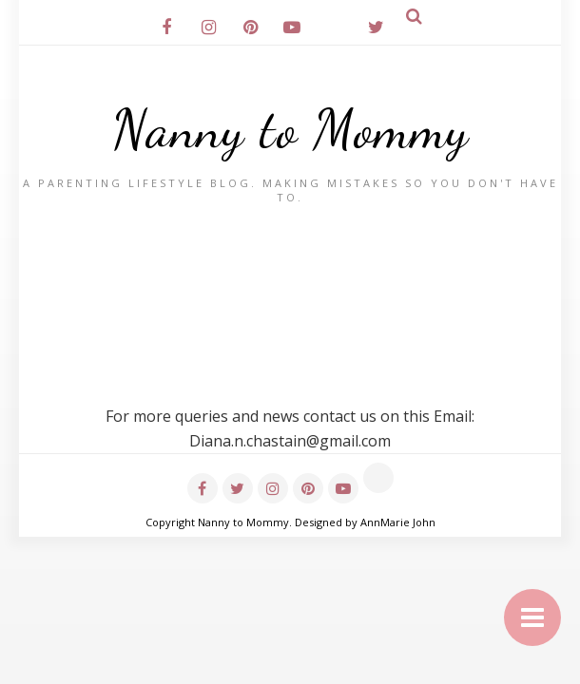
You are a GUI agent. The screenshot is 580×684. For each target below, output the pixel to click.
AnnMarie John (397, 522)
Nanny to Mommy (290, 129)
